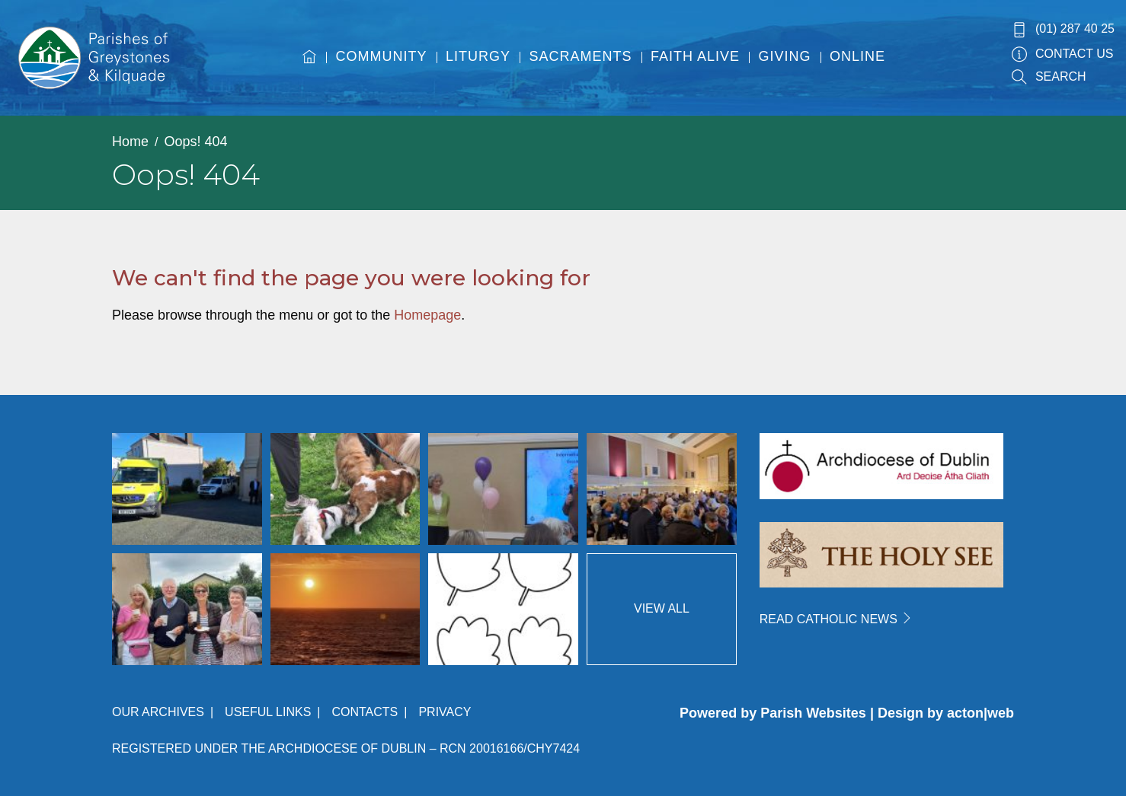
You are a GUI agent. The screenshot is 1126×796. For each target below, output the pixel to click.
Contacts (364, 711)
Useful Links (268, 711)
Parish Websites (813, 713)
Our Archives (158, 711)
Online (857, 56)
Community (381, 56)
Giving (785, 56)
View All (661, 608)
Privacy (444, 711)
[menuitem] (309, 70)
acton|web (980, 713)
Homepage (427, 315)
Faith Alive (695, 56)
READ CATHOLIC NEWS (836, 619)
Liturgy (478, 56)
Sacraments (580, 56)
